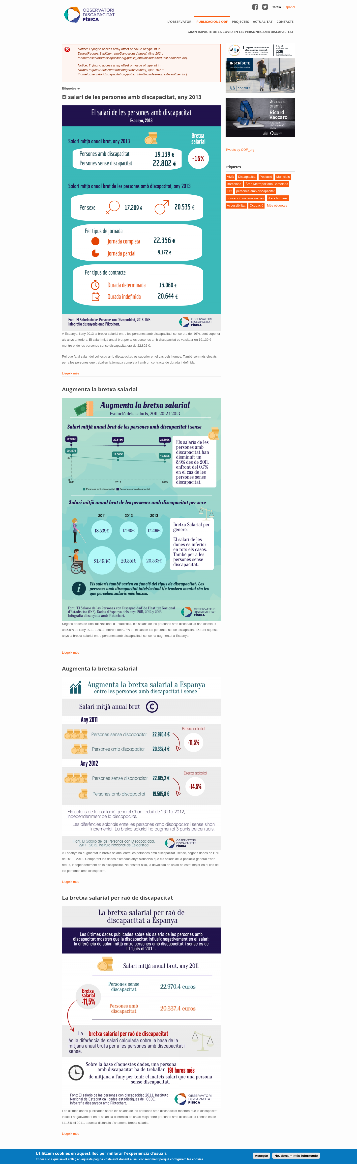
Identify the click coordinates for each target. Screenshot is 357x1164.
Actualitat (262, 21)
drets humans (278, 198)
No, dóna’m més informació (296, 1156)
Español (289, 7)
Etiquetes (69, 88)
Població (266, 177)
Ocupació (256, 205)
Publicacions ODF (212, 21)
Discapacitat (247, 177)
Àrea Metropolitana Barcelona (266, 184)
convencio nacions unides (245, 198)
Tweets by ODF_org (240, 150)
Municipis (283, 177)
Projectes (240, 21)
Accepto (261, 1156)
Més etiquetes (277, 205)
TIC (229, 191)
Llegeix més (70, 373)
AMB (230, 177)
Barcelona (234, 184)
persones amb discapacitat (255, 191)
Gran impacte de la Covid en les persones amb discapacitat (241, 32)
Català (276, 7)
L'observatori (179, 21)
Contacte (285, 21)
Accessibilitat (236, 205)
